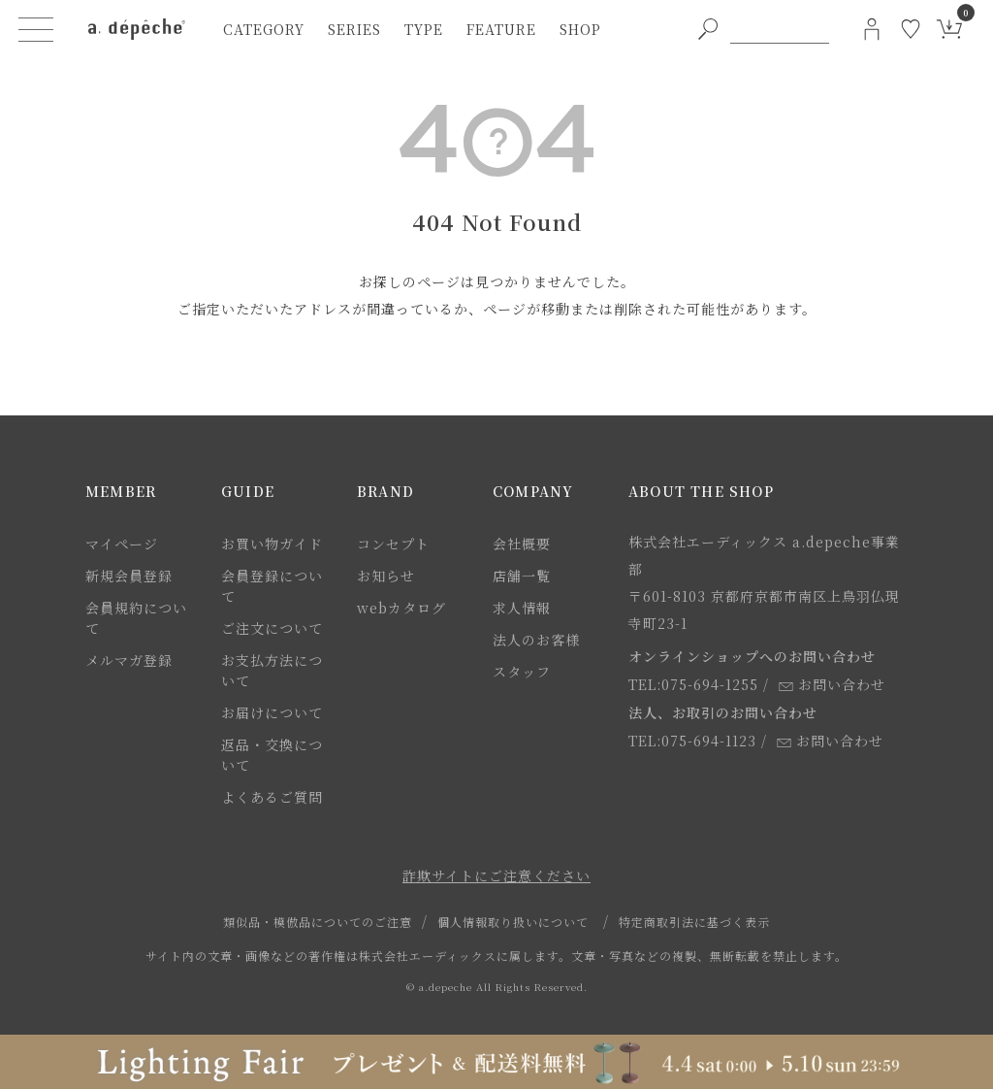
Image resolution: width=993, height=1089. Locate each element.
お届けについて (272, 712)
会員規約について (136, 618)
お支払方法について (272, 670)
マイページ (121, 543)
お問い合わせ (832, 684)
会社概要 (522, 543)
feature (501, 29)
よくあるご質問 (272, 797)
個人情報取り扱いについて (513, 921)
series (354, 29)
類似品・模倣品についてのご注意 (317, 921)
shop (580, 29)
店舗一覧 (522, 575)
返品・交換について (272, 755)
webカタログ (401, 607)
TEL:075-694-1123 (692, 740)
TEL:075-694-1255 (693, 684)
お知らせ (386, 575)
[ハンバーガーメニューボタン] (36, 29)
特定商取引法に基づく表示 (694, 921)
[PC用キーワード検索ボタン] (707, 29)
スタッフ (522, 671)
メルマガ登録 (129, 660)
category (263, 29)
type (423, 29)
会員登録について (272, 586)
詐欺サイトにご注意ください (496, 875)
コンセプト (393, 543)
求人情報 (522, 607)
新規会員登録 (129, 575)
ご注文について (272, 628)
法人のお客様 (536, 639)
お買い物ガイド (272, 543)
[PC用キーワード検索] (779, 29)
